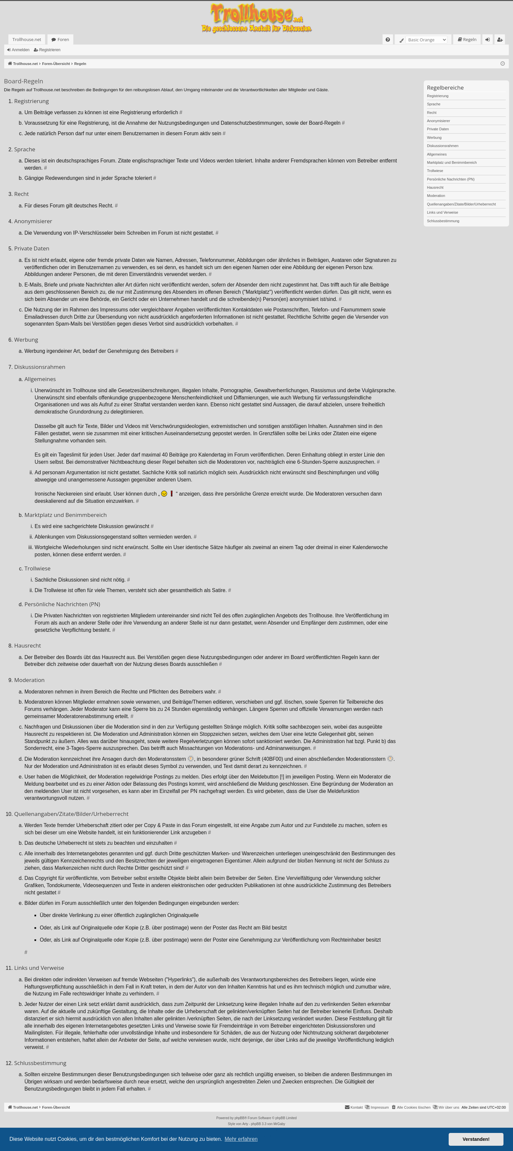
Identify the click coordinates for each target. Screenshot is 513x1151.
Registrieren (49, 50)
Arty (245, 1124)
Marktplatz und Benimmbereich (452, 162)
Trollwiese (435, 171)
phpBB (240, 1118)
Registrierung (437, 96)
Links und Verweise (442, 212)
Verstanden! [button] (476, 1139)
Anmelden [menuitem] (489, 40)
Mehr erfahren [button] (241, 1139)
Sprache (433, 104)
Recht (432, 113)
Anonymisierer (438, 121)
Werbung (434, 137)
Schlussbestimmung (443, 221)
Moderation (436, 196)
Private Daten (438, 129)
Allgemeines (437, 154)
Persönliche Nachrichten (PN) (451, 179)
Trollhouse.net (26, 39)
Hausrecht (435, 187)
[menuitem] (388, 39)
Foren (63, 39)
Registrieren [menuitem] (501, 40)
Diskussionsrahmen (443, 146)
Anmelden (21, 50)
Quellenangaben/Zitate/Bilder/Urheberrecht (461, 204)
